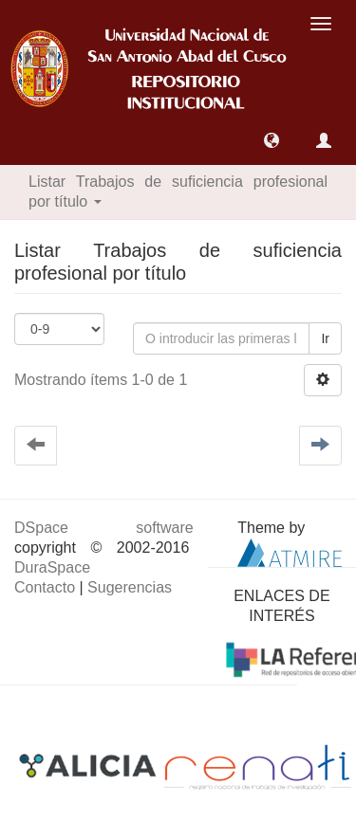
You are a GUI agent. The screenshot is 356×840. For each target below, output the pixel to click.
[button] (271, 140)
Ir (325, 338)
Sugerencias (129, 587)
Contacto (44, 587)
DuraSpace (52, 567)
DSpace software (104, 528)
